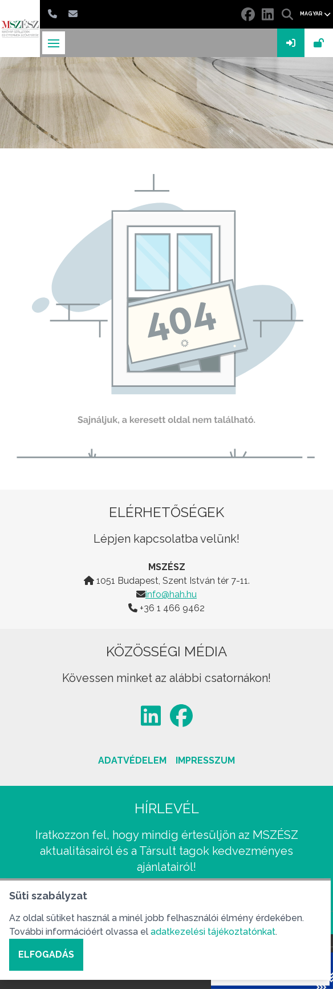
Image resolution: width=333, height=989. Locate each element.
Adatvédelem (132, 760)
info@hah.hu (171, 594)
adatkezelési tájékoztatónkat (213, 931)
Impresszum (205, 760)
